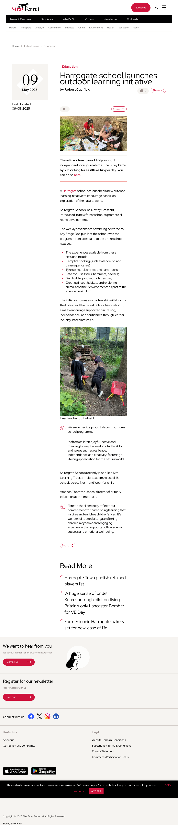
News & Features (20, 19)
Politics (12, 27)
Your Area (47, 19)
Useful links (10, 732)
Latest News (31, 46)
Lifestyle (39, 27)
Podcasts (132, 19)
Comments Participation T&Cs (110, 757)
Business (69, 27)
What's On (69, 19)
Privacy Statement (103, 751)
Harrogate (70, 191)
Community (54, 27)
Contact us (12, 661)
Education (123, 27)
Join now (11, 697)
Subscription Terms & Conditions (111, 745)
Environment (96, 27)
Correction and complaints (19, 745)
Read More (76, 566)
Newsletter (110, 19)
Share (158, 90)
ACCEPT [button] (96, 791)
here (77, 175)
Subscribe (141, 7)
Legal (95, 732)
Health (110, 27)
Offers (89, 19)
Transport (26, 27)
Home (15, 46)
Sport (136, 27)
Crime (81, 27)
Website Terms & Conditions (109, 740)
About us (8, 740)
